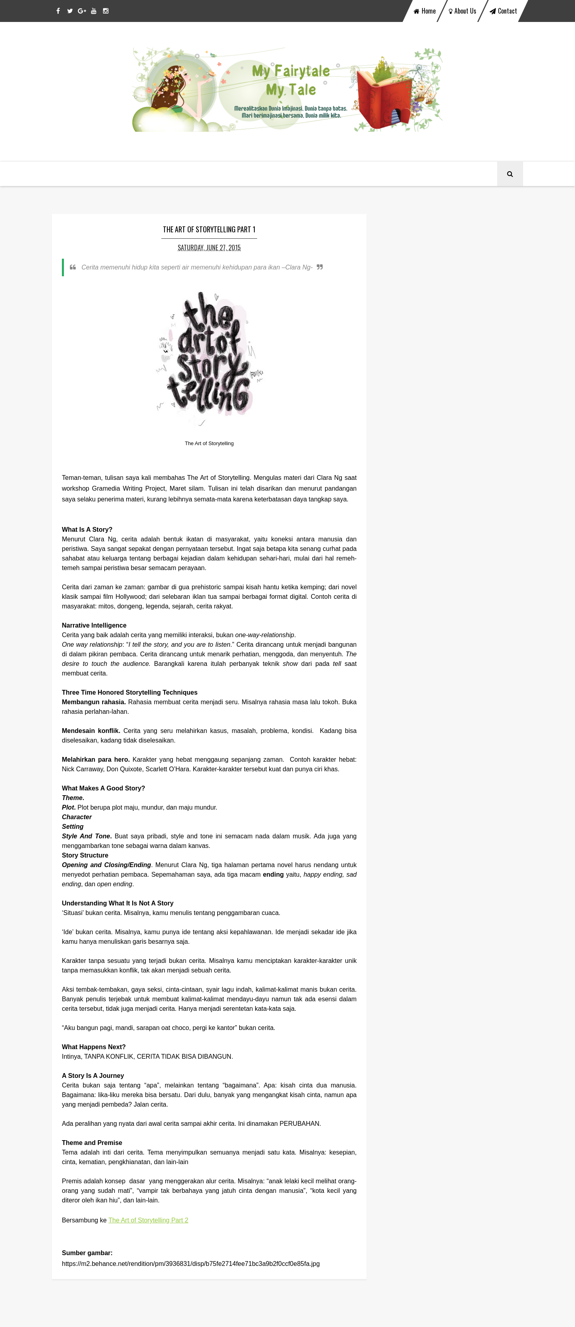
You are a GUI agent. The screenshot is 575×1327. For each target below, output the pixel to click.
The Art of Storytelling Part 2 (148, 1220)
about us (462, 11)
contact (503, 11)
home (425, 11)
